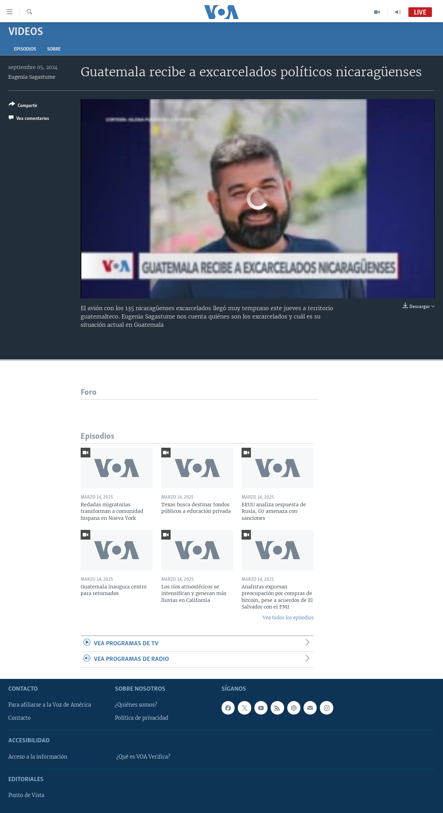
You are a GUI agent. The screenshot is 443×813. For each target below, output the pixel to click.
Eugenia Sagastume (31, 77)
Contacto (19, 718)
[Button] (23, 106)
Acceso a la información (37, 756)
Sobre (54, 49)
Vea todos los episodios (288, 618)
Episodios (25, 49)
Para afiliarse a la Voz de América (49, 705)
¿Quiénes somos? (136, 705)
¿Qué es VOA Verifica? (143, 756)
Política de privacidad (141, 718)
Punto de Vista (26, 795)
